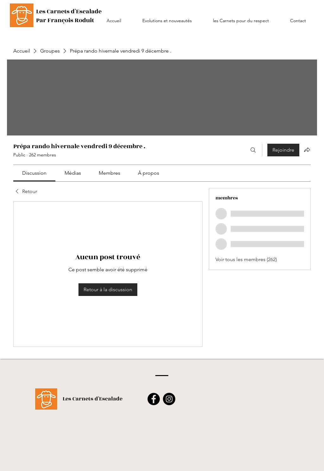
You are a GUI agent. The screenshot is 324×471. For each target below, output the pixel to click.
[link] (34, 173)
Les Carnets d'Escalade (92, 399)
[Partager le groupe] (307, 150)
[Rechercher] (253, 150)
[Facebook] (153, 399)
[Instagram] (169, 399)
